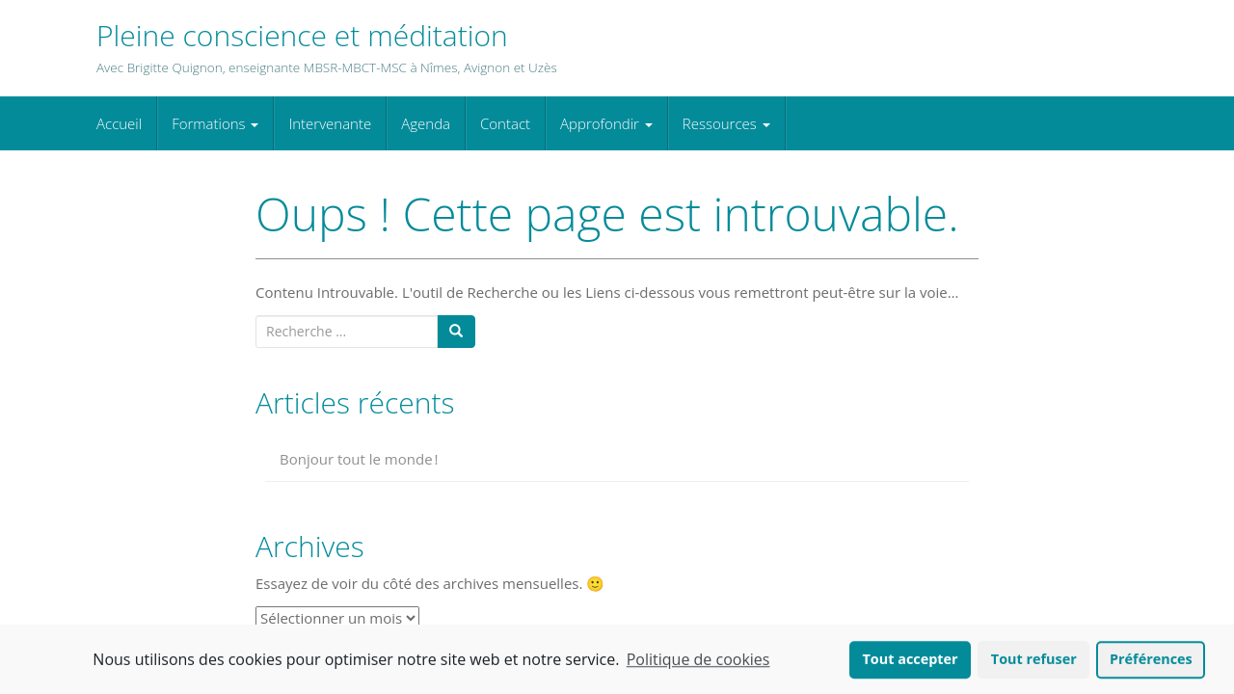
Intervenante (329, 123)
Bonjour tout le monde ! (359, 458)
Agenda (425, 123)
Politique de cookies (698, 661)
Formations (215, 123)
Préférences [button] (1151, 661)
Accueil (119, 123)
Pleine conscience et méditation (302, 35)
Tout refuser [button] (1034, 661)
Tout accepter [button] (910, 661)
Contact (505, 123)
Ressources (726, 123)
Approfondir (606, 123)
